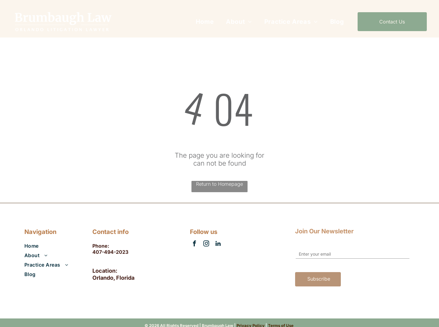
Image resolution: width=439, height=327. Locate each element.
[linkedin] (218, 244)
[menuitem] (205, 21)
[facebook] (194, 244)
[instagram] (206, 244)
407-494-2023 (110, 252)
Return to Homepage (219, 184)
